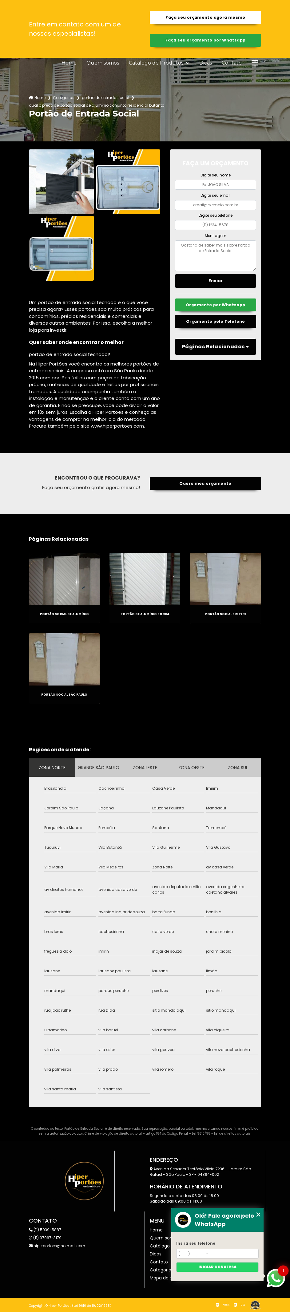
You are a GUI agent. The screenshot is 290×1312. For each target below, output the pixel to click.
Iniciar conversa (217, 1267)
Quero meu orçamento (205, 483)
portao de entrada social (105, 97)
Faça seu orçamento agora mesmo (205, 17)
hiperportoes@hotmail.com (57, 1245)
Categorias (63, 97)
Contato (232, 63)
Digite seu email (215, 195)
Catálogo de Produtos (157, 63)
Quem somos (102, 63)
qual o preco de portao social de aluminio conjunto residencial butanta (97, 105)
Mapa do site (163, 1278)
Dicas (205, 63)
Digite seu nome (216, 175)
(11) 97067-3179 (45, 1237)
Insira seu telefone (195, 1243)
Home (69, 63)
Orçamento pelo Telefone (215, 321)
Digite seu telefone (215, 215)
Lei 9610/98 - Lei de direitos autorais (221, 1133)
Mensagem (215, 235)
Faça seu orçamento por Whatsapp (205, 40)
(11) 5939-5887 (45, 1229)
